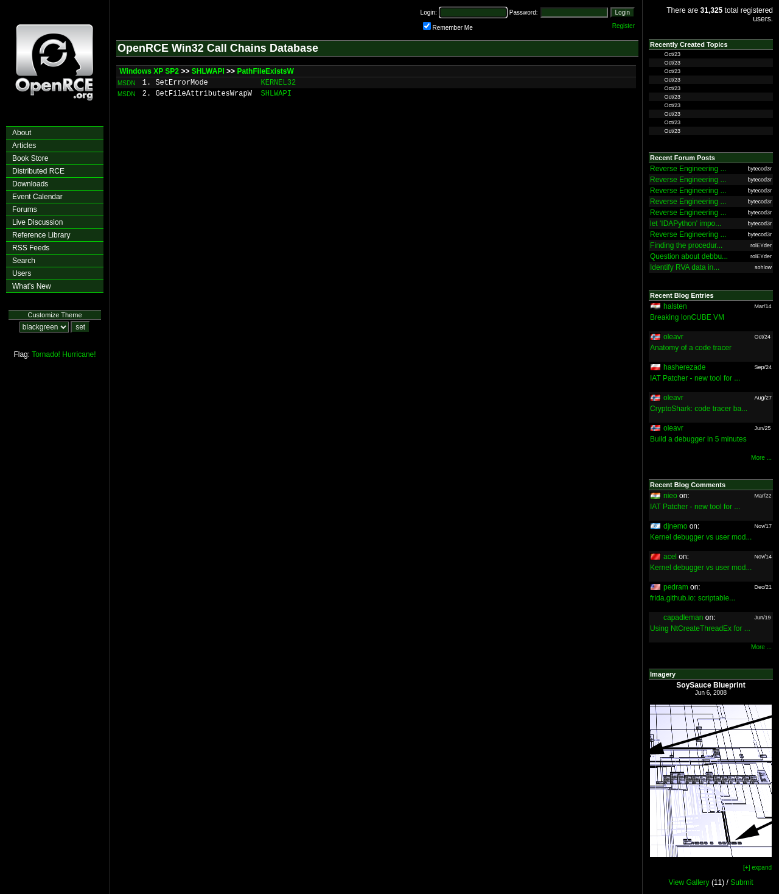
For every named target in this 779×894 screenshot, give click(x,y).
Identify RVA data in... (684, 267)
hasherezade (684, 367)
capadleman (683, 617)
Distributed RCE (38, 171)
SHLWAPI (208, 71)
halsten (675, 306)
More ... (761, 457)
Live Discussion (37, 222)
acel (670, 556)
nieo (670, 495)
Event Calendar (37, 196)
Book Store (30, 158)
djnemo (675, 526)
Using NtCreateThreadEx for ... (700, 628)
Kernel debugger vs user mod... (701, 537)
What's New (31, 286)
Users (21, 273)
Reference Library (41, 235)
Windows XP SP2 (149, 71)
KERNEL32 (278, 83)
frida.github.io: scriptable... (692, 598)
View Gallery (688, 882)
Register (623, 26)
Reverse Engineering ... (688, 168)
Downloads (30, 184)
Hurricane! (79, 354)
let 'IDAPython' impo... (685, 223)
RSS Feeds (30, 248)
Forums (24, 209)
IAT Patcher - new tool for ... (695, 378)
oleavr (673, 337)
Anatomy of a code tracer (691, 347)
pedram (675, 587)
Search (23, 260)
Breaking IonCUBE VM (687, 317)
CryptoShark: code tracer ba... (698, 408)
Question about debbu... (689, 256)
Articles (24, 145)
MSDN (126, 83)
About (21, 132)
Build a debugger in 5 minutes (698, 439)
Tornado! (46, 354)
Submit (741, 882)
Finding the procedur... (686, 245)
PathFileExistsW (265, 71)
